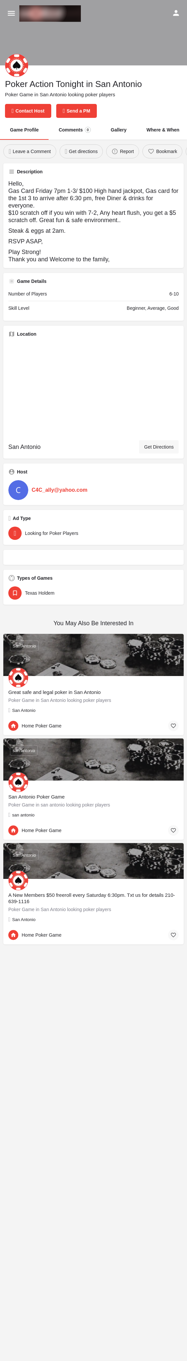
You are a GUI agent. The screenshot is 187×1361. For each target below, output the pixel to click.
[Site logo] (51, 13)
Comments (75, 130)
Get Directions (159, 447)
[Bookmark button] (173, 726)
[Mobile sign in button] (176, 13)
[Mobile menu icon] (11, 14)
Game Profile (24, 129)
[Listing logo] (16, 65)
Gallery (118, 129)
